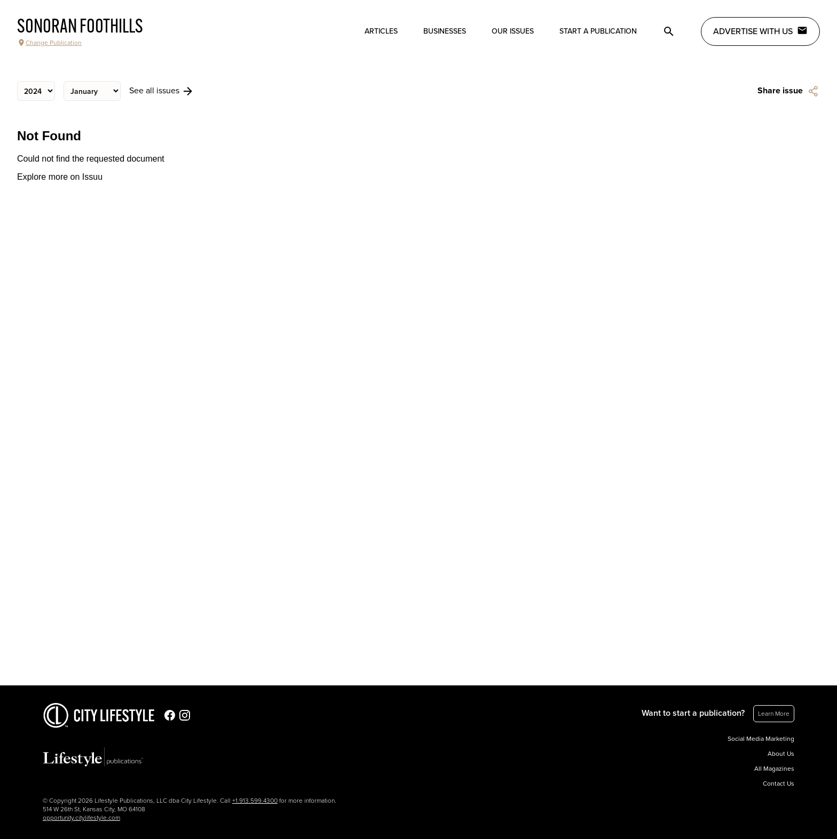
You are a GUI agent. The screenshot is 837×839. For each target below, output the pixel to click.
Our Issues (513, 31)
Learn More (773, 713)
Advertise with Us (760, 31)
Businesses (444, 31)
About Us (781, 753)
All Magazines (774, 768)
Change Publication (49, 42)
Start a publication (598, 31)
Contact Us (778, 783)
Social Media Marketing (761, 738)
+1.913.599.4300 (255, 800)
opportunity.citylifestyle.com (81, 817)
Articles (381, 31)
